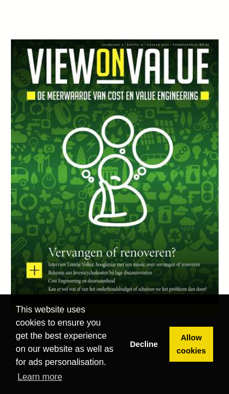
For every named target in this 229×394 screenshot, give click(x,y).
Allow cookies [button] (191, 344)
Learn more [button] (39, 376)
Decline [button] (144, 344)
